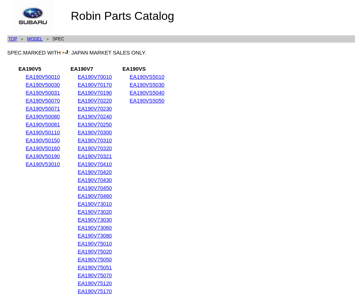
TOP (12, 39)
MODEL (35, 39)
